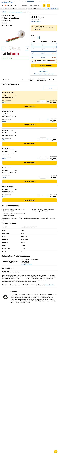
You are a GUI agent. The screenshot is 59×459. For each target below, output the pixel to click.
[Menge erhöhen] (39, 37)
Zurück (4, 11)
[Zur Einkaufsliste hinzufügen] (33, 65)
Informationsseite (50, 284)
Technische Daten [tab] (31, 79)
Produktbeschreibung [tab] (20, 79)
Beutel (13, 12)
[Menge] (35, 37)
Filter (50, 88)
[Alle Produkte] (2, 5)
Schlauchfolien (19, 12)
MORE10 (54, 8)
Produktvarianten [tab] (7, 79)
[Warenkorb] (56, 5)
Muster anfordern (43, 71)
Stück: (32, 35)
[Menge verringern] (32, 37)
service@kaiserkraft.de (7, 2)
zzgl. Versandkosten (35, 21)
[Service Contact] (55, 451)
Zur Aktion (47, 8)
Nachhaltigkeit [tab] (53, 79)
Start (9, 12)
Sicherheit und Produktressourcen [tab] (41, 79)
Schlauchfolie (27, 12)
